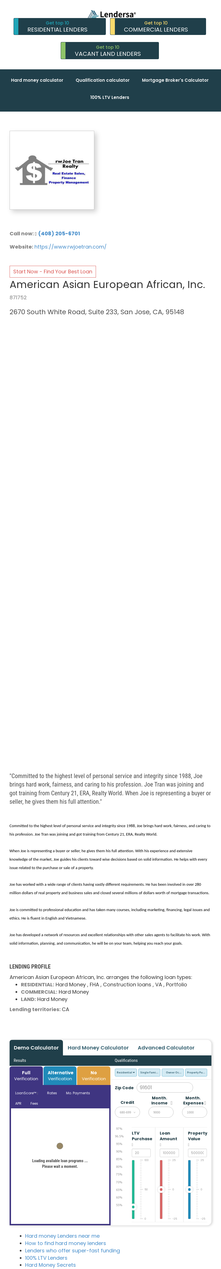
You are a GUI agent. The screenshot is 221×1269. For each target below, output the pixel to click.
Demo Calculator (36, 1047)
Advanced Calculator (166, 1047)
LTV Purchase (139, 1138)
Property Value (195, 1138)
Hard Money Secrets (50, 1264)
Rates (52, 1093)
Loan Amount (167, 1138)
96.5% (119, 1136)
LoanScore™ (26, 1093)
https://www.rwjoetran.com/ (70, 246)
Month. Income (159, 1100)
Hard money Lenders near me (62, 1235)
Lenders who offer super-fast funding (72, 1250)
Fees (34, 1103)
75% (119, 1174)
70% (119, 1182)
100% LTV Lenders (109, 97)
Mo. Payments (78, 1093)
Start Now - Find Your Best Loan (52, 271)
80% (119, 1166)
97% (119, 1128)
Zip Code (124, 1088)
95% (119, 1144)
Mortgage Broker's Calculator (175, 80)
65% (119, 1190)
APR (18, 1103)
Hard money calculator (37, 80)
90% (119, 1151)
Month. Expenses (193, 1100)
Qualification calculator (103, 80)
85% (119, 1159)
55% (119, 1205)
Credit (127, 1102)
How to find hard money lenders (65, 1243)
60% (119, 1197)
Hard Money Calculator (98, 1047)
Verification (26, 1076)
